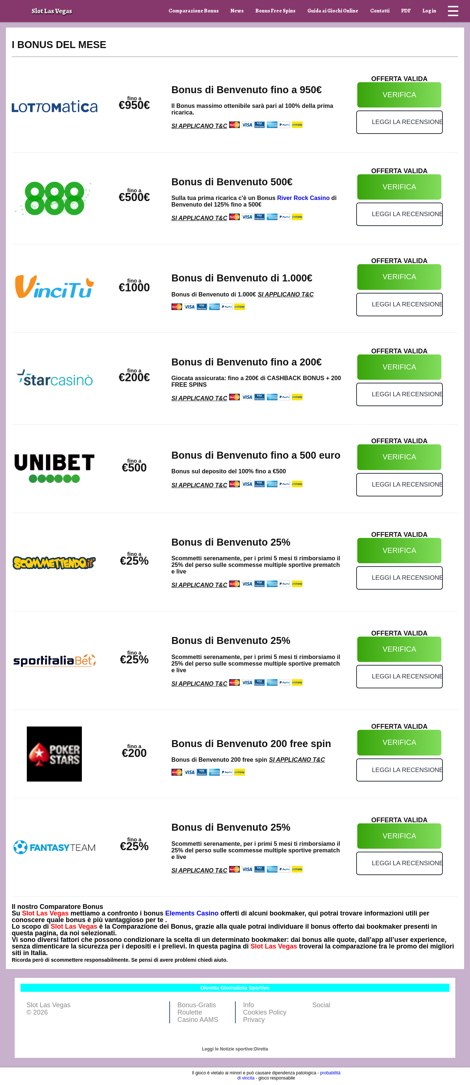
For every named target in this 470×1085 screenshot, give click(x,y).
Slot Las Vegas (45, 913)
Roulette (189, 1012)
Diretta (261, 1049)
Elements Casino (191, 913)
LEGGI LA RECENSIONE (407, 122)
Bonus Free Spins (276, 10)
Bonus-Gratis (196, 1005)
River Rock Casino (303, 197)
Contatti (380, 10)
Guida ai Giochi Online (332, 10)
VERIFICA (399, 95)
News (237, 10)
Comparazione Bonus (194, 10)
